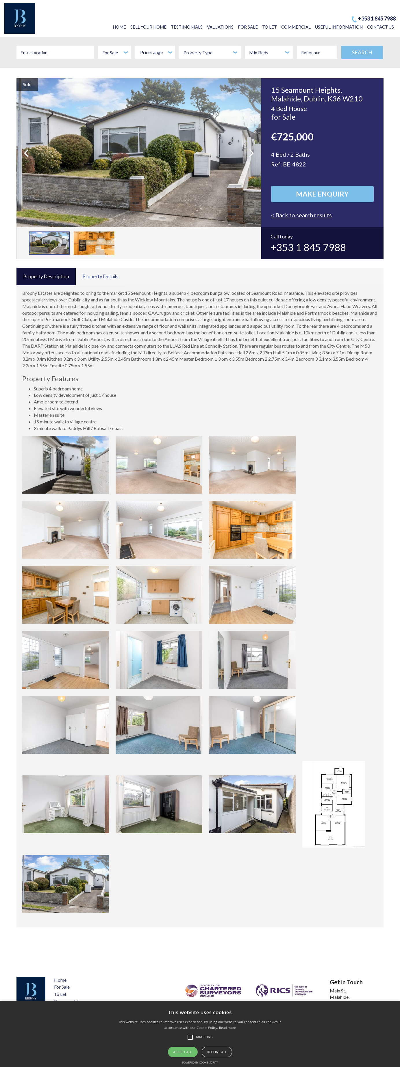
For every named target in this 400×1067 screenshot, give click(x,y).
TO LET (269, 26)
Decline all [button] (217, 1052)
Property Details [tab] (100, 276)
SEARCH (362, 52)
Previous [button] (37, 145)
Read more (227, 1027)
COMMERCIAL (296, 26)
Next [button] (244, 145)
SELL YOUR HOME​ (148, 26)
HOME (119, 26)
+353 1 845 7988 (377, 18)
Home (60, 980)
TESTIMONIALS (187, 26)
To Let (60, 994)
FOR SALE (248, 26)
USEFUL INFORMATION (339, 26)
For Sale (62, 987)
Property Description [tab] (46, 276)
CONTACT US (380, 26)
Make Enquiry (322, 194)
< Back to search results (301, 215)
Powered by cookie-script (200, 1062)
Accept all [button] (182, 1052)
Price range (156, 52)
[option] (138, 152)
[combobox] (114, 52)
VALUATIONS (220, 26)
